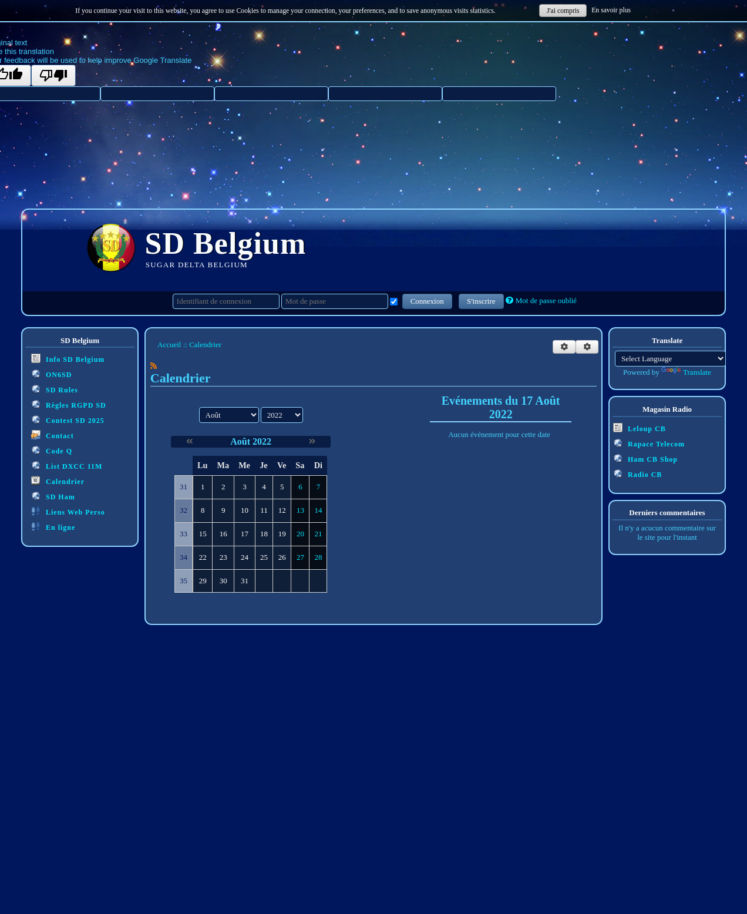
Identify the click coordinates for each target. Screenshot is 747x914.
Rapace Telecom (649, 443)
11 (264, 510)
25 (264, 557)
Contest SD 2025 (68, 420)
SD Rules (54, 389)
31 (244, 580)
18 (264, 533)
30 (223, 580)
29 (203, 580)
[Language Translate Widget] (670, 359)
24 (244, 557)
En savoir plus (611, 10)
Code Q (51, 450)
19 (282, 533)
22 (203, 557)
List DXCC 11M (66, 466)
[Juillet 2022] (189, 441)
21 (318, 533)
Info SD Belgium (68, 359)
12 (282, 510)
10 (244, 510)
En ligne (53, 527)
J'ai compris (563, 11)
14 (318, 510)
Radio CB (637, 474)
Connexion (427, 301)
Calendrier (58, 481)
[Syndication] (153, 365)
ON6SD (51, 374)
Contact (52, 435)
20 (300, 533)
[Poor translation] (53, 75)
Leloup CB (639, 428)
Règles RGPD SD (68, 404)
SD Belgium (226, 243)
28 (318, 557)
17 (244, 533)
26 (282, 557)
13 (300, 510)
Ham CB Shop (645, 458)
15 (203, 533)
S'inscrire (481, 301)
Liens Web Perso (68, 511)
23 (223, 557)
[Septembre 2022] (312, 441)
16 (223, 533)
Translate (686, 372)
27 (300, 557)
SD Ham (53, 496)
